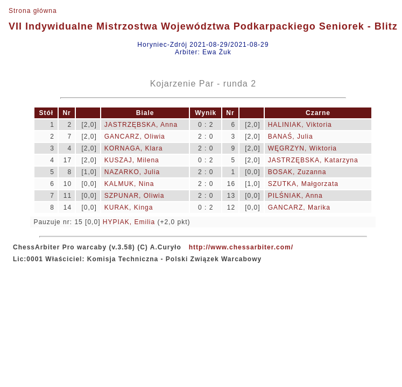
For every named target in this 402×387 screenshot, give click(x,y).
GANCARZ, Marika (299, 207)
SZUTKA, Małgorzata (303, 184)
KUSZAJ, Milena (131, 160)
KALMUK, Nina (129, 184)
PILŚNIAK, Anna (295, 195)
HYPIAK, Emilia (129, 222)
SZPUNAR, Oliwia (134, 195)
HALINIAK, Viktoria (300, 124)
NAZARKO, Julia (132, 172)
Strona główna (33, 11)
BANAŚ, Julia (290, 136)
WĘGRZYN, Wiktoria (302, 148)
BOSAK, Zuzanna (297, 172)
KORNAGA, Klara (133, 148)
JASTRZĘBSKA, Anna (141, 124)
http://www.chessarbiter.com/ (241, 247)
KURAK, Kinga (128, 207)
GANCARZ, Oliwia (134, 136)
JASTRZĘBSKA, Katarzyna (313, 160)
